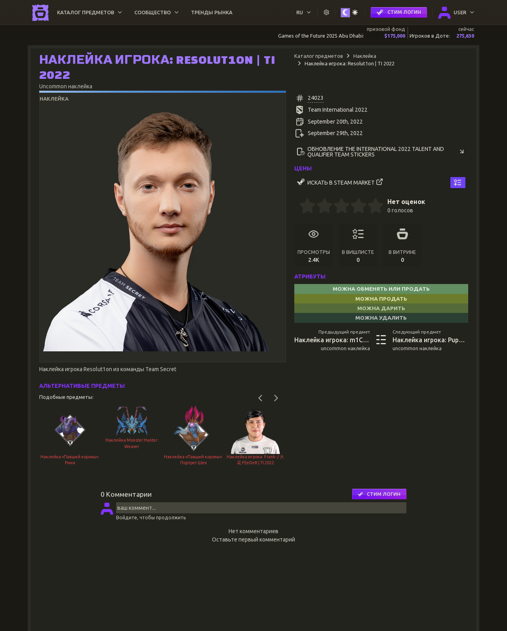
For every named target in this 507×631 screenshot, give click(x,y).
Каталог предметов (318, 56)
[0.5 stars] (303, 206)
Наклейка (364, 56)
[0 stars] (296, 206)
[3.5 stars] (354, 206)
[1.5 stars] (320, 206)
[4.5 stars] (371, 206)
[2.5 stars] (337, 206)
